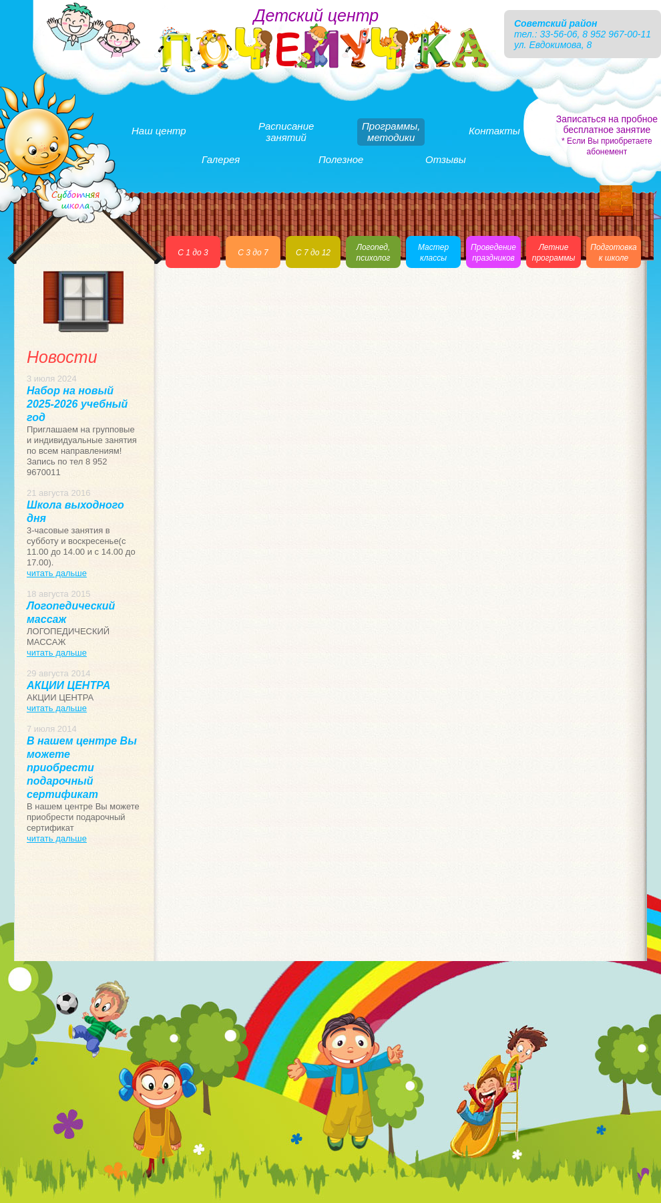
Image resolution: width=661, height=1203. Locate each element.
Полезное (340, 159)
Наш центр (159, 130)
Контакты (494, 130)
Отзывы (445, 159)
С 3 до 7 (253, 252)
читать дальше (57, 573)
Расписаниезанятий (286, 131)
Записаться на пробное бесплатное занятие (607, 135)
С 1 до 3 (193, 252)
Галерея (221, 159)
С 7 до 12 (313, 252)
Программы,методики (391, 131)
